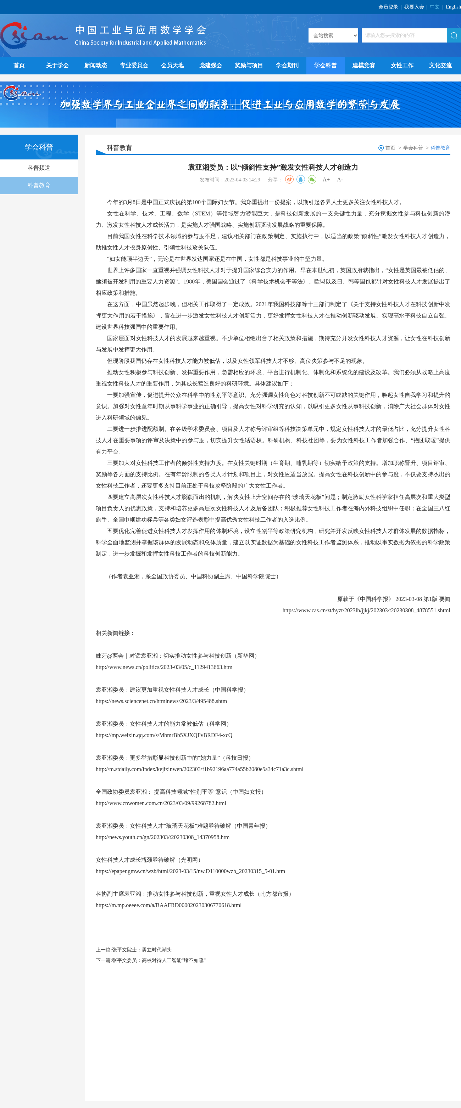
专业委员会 (134, 65)
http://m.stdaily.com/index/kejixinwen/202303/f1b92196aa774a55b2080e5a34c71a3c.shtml (200, 769)
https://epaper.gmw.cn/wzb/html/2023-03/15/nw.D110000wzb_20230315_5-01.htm (190, 871)
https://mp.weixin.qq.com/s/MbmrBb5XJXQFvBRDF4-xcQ (164, 735)
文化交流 (440, 65)
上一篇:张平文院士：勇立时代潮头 (134, 949)
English (453, 7)
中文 (435, 7)
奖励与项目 (249, 65)
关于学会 (57, 65)
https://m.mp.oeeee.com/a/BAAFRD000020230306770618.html (169, 905)
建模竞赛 (363, 65)
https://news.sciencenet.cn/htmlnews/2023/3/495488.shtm (161, 701)
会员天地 (172, 65)
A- (340, 179)
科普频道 (39, 168)
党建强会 (210, 65)
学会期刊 (287, 65)
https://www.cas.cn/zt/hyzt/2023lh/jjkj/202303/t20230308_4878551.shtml (366, 610)
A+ (326, 179)
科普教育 (39, 185)
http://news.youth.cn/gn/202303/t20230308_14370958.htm (162, 837)
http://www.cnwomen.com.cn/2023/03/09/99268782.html (161, 803)
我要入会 (414, 7)
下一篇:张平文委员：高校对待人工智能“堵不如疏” (151, 960)
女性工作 (402, 65)
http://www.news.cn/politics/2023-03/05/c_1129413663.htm (164, 667)
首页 (19, 65)
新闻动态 (95, 65)
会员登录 (388, 7)
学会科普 (325, 65)
